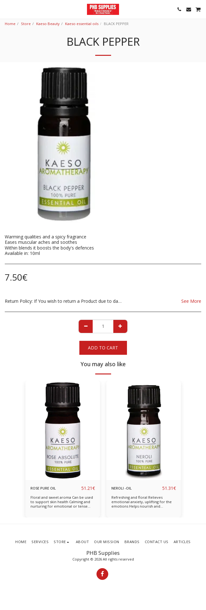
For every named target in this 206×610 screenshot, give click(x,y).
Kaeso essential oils (81, 23)
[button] (7, 9)
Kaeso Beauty (48, 23)
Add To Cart (103, 348)
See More (191, 301)
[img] (62, 430)
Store (26, 23)
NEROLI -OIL (121, 488)
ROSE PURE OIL (43, 488)
